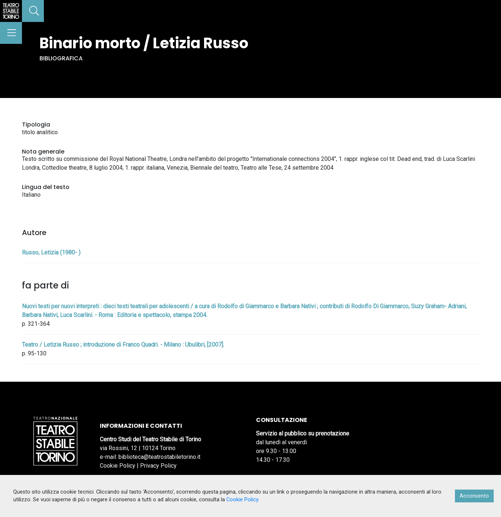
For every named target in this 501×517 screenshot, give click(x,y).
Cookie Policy (117, 465)
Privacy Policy (158, 465)
